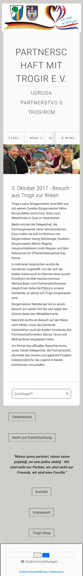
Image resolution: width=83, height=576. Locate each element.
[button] (22, 417)
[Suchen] (67, 394)
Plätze (45, 288)
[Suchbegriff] (41, 394)
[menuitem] (13, 138)
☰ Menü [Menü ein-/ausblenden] (68, 138)
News (34, 138)
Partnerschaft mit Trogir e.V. (41, 65)
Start (14, 138)
